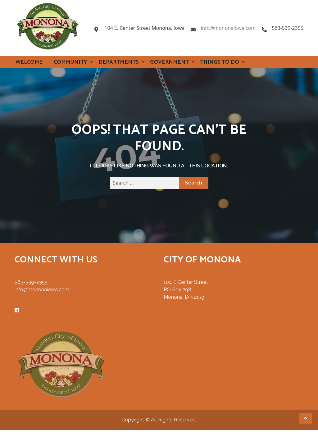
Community (70, 62)
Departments (118, 62)
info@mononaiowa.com (228, 28)
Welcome (29, 62)
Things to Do (219, 62)
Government (169, 62)
